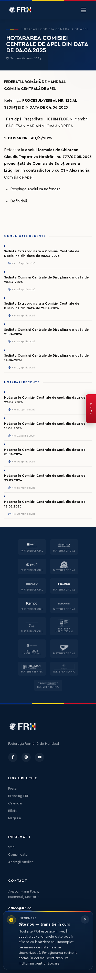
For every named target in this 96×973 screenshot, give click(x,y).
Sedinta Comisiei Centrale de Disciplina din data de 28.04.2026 (46, 280)
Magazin (14, 818)
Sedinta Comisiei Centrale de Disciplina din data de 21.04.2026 (46, 332)
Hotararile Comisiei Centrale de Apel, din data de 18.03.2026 (44, 504)
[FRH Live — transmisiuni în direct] (91, 408)
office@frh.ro (19, 908)
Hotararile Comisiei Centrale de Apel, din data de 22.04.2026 (44, 400)
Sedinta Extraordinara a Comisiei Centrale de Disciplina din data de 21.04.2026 (41, 306)
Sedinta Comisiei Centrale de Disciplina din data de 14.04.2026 (46, 358)
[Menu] (83, 10)
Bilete (12, 811)
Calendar (15, 803)
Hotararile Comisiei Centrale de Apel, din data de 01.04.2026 (44, 452)
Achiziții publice (21, 862)
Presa (12, 788)
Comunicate (18, 854)
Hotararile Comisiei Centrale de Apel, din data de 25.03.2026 (44, 478)
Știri (11, 847)
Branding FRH (18, 796)
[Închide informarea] (85, 919)
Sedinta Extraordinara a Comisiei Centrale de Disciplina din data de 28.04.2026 (41, 253)
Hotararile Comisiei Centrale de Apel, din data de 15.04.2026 (44, 426)
